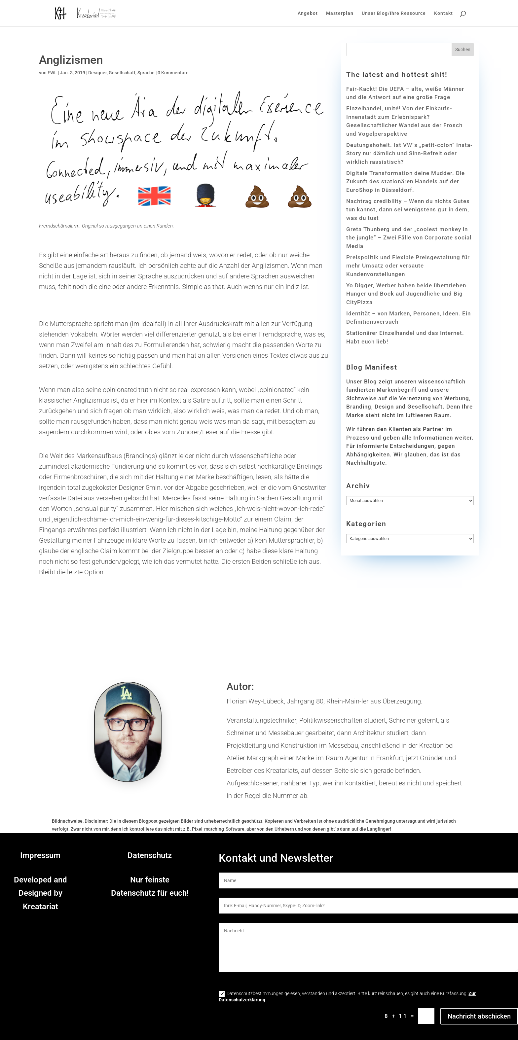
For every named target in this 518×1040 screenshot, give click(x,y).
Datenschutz (150, 855)
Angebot (308, 13)
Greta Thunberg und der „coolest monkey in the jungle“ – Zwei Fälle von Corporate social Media (408, 237)
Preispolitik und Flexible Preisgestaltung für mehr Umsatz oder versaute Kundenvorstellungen (408, 265)
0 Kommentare (173, 72)
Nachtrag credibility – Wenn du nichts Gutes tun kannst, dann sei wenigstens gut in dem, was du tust (408, 209)
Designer (97, 72)
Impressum (40, 855)
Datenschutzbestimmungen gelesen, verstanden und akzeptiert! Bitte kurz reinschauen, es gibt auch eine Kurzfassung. (347, 997)
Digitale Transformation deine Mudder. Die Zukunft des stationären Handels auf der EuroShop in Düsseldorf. (405, 181)
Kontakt (443, 13)
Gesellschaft (122, 72)
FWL (52, 72)
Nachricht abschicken (479, 1016)
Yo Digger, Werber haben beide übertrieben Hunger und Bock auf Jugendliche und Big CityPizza (406, 293)
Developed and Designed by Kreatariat (40, 893)
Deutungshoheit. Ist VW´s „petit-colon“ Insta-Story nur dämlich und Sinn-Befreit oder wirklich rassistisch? (409, 153)
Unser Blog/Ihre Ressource (394, 13)
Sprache (146, 72)
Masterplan (339, 13)
